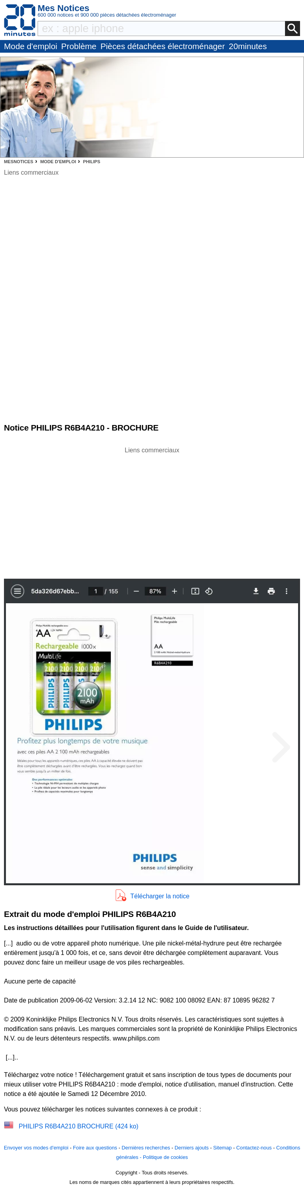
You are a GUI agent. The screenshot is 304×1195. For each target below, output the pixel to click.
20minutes (248, 46)
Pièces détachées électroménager (163, 46)
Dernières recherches (146, 1148)
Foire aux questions (95, 1148)
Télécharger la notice (159, 896)
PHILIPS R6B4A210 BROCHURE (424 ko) (78, 1126)
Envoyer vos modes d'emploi (36, 1148)
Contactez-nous (254, 1148)
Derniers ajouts (192, 1148)
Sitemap (222, 1148)
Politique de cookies (165, 1157)
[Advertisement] (152, 510)
